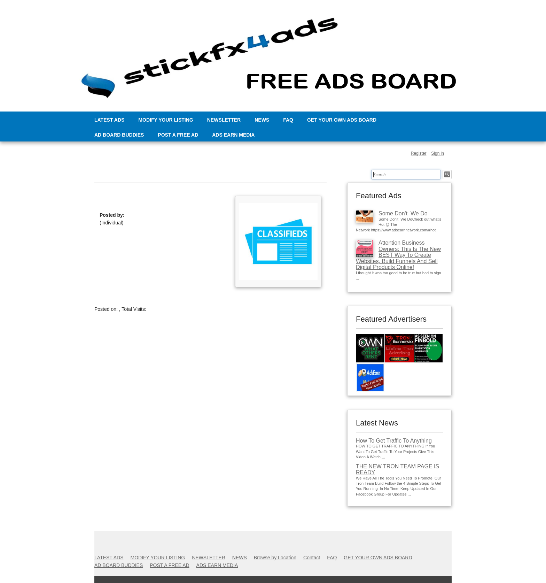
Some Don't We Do (403, 213)
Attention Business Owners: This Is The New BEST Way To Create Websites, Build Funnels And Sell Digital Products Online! (398, 255)
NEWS (262, 120)
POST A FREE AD (178, 135)
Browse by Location (275, 557)
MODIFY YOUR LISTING (165, 120)
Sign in (437, 153)
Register (419, 153)
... (383, 457)
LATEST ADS (109, 120)
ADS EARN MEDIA (233, 135)
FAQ (288, 120)
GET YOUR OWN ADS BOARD (341, 120)
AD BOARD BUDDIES (119, 135)
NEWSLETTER (224, 120)
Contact (311, 557)
